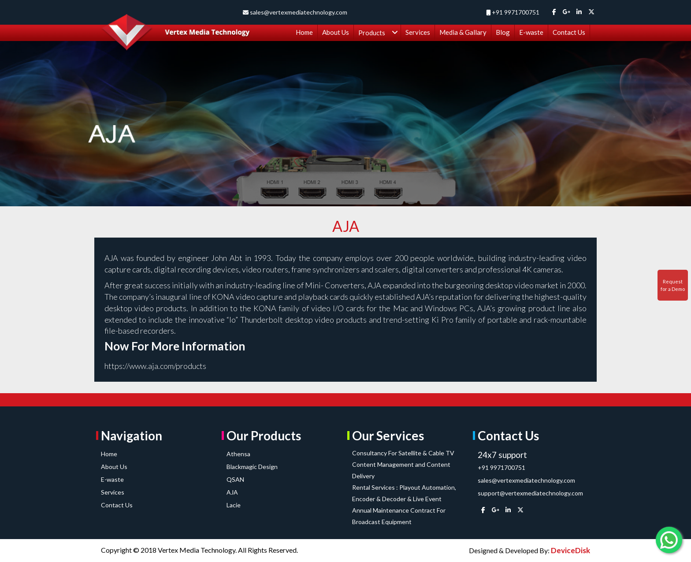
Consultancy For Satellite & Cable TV (403, 453)
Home (109, 454)
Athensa (238, 454)
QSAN (235, 479)
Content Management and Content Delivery (401, 470)
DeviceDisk (570, 550)
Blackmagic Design (252, 466)
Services (112, 492)
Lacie (234, 505)
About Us (114, 466)
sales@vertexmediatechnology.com (298, 12)
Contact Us (117, 505)
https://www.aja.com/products (155, 366)
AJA (232, 492)
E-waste (112, 479)
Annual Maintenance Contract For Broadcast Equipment (399, 515)
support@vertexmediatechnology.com (530, 493)
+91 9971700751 (515, 12)
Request (673, 286)
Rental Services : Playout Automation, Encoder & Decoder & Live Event (404, 493)
